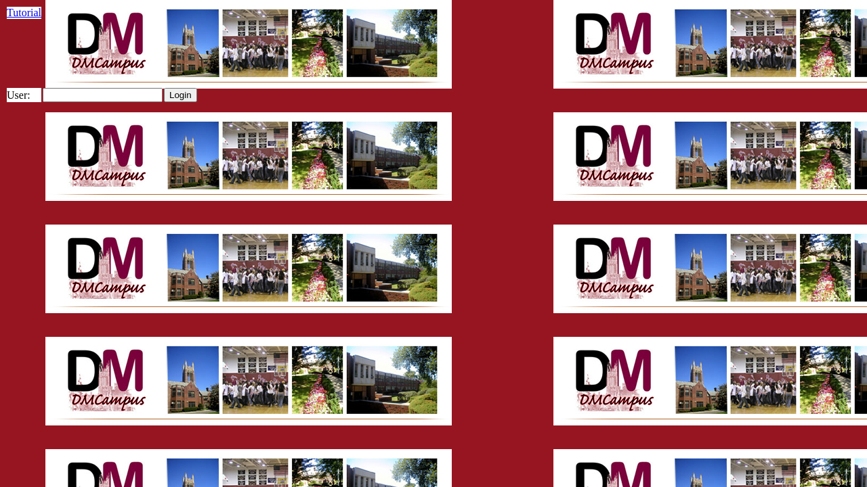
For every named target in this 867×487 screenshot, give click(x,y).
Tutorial (24, 12)
